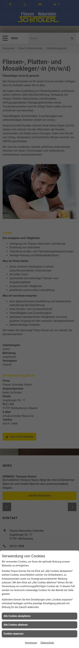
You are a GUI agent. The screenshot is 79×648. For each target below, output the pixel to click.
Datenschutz (47, 642)
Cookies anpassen (13, 633)
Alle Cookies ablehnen (16, 624)
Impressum (31, 642)
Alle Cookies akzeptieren (17, 616)
